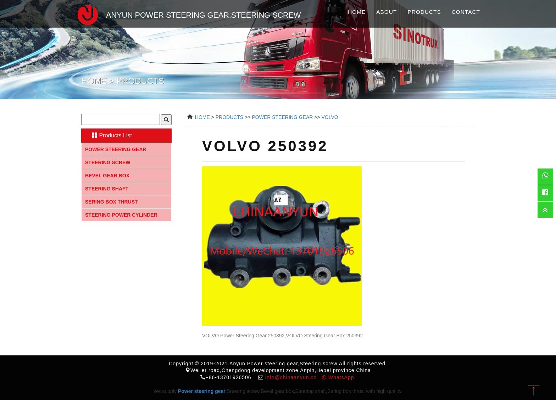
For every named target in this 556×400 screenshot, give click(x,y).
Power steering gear (115, 149)
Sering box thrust (111, 202)
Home (357, 12)
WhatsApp (338, 377)
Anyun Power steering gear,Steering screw (186, 14)
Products (424, 12)
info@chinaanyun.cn (291, 377)
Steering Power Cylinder (121, 215)
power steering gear (282, 117)
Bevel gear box (107, 175)
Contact (466, 12)
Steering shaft (106, 189)
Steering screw (107, 162)
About (386, 12)
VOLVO (330, 117)
